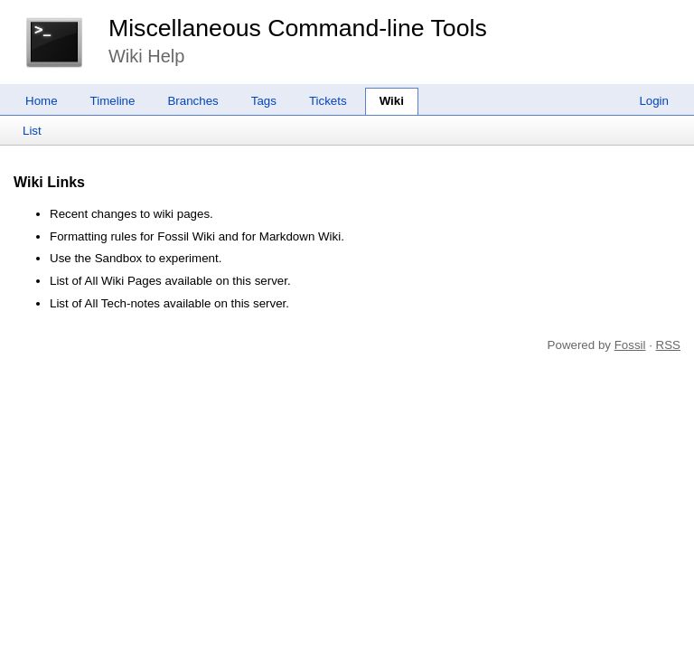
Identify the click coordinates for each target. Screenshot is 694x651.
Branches (192, 101)
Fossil (630, 345)
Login (654, 101)
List (32, 130)
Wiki (392, 101)
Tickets (328, 101)
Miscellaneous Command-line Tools (297, 28)
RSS (668, 345)
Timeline (113, 101)
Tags (264, 101)
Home (41, 101)
